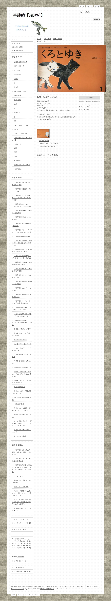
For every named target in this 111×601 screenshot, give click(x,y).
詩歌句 (16, 79)
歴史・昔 (17, 112)
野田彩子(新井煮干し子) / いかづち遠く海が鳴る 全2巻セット (21, 374)
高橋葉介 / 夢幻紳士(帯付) (22, 329)
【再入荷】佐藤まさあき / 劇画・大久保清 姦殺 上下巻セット (21, 452)
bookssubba (20, 557)
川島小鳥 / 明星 (19, 404)
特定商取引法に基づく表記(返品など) (89, 101)
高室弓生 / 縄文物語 (20, 340)
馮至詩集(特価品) (19, 387)
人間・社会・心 (19, 66)
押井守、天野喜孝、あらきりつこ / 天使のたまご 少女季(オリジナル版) (22, 493)
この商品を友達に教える (47, 146)
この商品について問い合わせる (49, 144)
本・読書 (17, 70)
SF (15, 108)
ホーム (39, 39)
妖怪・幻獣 (17, 96)
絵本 (15, 148)
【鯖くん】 (17, 144)
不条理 (16, 87)
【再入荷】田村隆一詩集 (22, 236)
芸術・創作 (17, 74)
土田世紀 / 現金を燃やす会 (22, 367)
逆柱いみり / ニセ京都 (21, 487)
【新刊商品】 (18, 169)
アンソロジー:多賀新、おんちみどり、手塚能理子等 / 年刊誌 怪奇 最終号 (21, 502)
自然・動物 (17, 100)
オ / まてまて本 (19, 476)
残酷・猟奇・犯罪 (20, 91)
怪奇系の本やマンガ (20, 62)
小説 (15, 156)
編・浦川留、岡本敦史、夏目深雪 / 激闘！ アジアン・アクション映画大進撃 (22, 423)
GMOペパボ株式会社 (47, 589)
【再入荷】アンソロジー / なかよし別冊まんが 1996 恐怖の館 (21, 198)
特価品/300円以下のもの (22, 165)
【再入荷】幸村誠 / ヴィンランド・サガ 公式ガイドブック (22, 322)
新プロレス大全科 (20, 436)
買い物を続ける (44, 141)
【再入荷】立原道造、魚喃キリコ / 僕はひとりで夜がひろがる (22, 243)
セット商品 (17, 160)
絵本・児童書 (57, 39)
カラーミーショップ (17, 589)
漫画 (15, 152)
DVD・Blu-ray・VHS (21, 125)
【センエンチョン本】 (21, 133)
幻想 (15, 104)
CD (15, 121)
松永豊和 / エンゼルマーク (22, 344)
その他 (16, 129)
